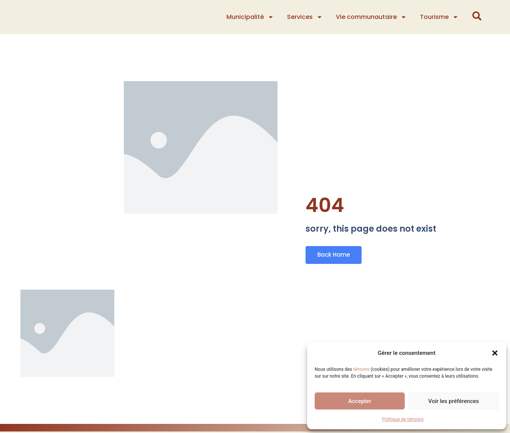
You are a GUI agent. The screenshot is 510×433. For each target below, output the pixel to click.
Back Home (330, 266)
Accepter (359, 401)
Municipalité (251, 22)
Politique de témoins (402, 419)
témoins (361, 369)
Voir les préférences (453, 401)
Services (306, 22)
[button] (495, 349)
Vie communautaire (372, 22)
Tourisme (440, 22)
